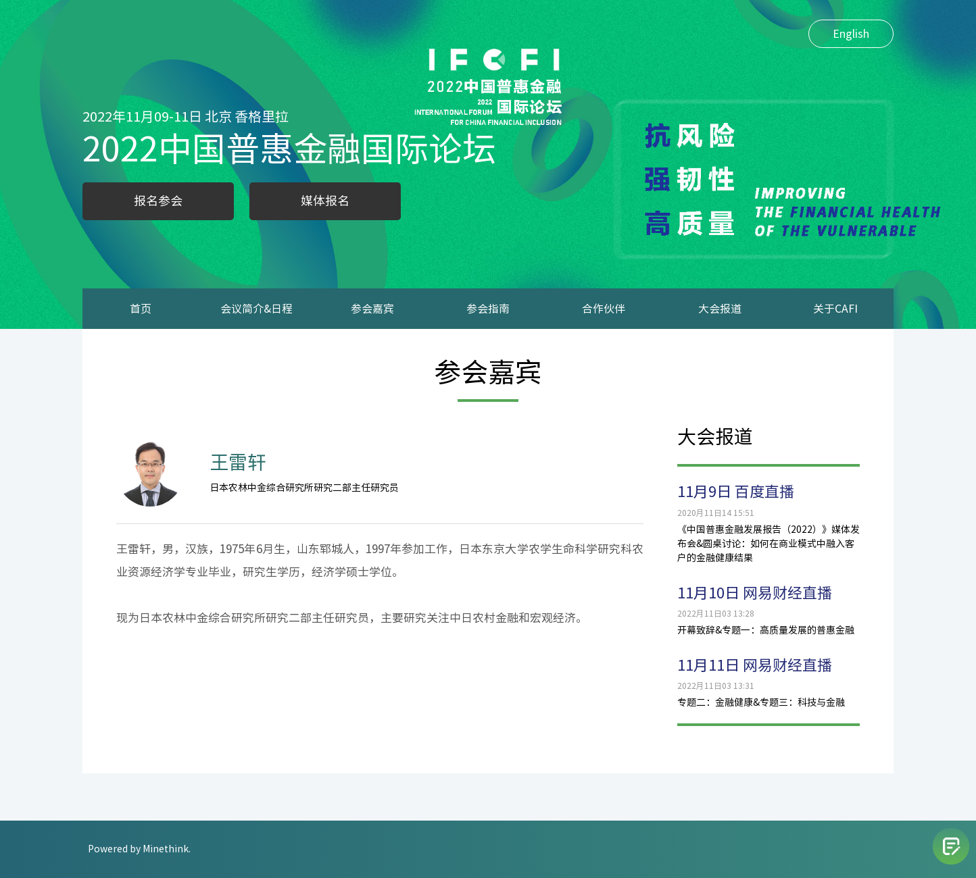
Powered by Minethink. (139, 849)
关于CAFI (835, 308)
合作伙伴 (603, 308)
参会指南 (488, 308)
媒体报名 (325, 201)
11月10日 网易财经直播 (754, 593)
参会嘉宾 (372, 308)
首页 (140, 308)
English (851, 33)
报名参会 (158, 201)
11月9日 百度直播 (735, 491)
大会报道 (719, 308)
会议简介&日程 (256, 308)
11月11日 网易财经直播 (754, 665)
